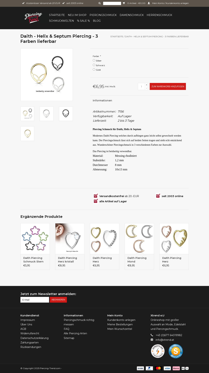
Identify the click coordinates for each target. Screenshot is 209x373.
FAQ (66, 329)
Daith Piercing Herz (102, 259)
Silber (99, 60)
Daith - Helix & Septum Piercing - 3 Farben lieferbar (157, 36)
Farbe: (97, 56)
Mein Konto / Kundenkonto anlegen (168, 3)
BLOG (97, 20)
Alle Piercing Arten (75, 333)
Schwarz (100, 65)
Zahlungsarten (29, 342)
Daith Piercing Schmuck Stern (33, 259)
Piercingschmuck (103, 15)
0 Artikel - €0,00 (134, 3)
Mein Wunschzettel (119, 329)
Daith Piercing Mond (137, 259)
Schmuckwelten (61, 20)
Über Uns (26, 324)
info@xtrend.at (165, 339)
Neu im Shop (77, 15)
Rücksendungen (30, 347)
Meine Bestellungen (120, 324)
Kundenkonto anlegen (121, 320)
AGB (23, 329)
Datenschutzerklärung (34, 338)
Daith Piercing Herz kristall (67, 259)
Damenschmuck (132, 15)
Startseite (57, 15)
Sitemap (69, 338)
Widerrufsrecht (29, 333)
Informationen (102, 100)
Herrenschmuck (159, 15)
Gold (98, 69)
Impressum (27, 320)
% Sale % (83, 20)
